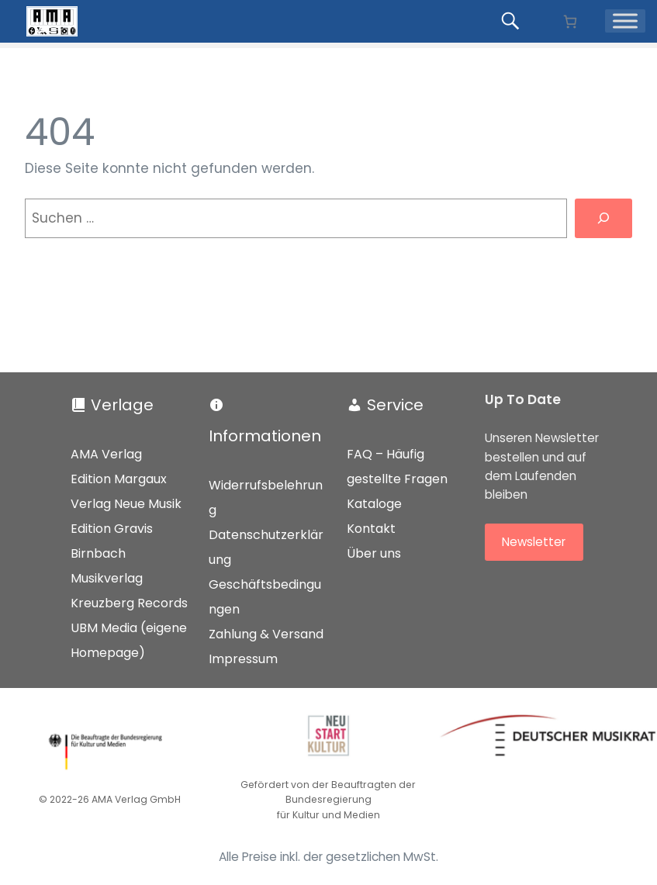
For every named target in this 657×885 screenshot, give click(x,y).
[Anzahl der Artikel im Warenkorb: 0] (569, 21)
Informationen (265, 436)
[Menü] (625, 21)
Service (395, 405)
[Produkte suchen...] (512, 20)
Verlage (122, 405)
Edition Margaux (119, 479)
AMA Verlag (106, 454)
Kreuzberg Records (129, 603)
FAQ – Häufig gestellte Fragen (397, 466)
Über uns (374, 553)
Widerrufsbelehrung (266, 497)
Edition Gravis (112, 529)
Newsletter (533, 542)
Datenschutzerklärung (266, 547)
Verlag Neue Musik (126, 504)
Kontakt (371, 529)
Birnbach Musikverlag (107, 565)
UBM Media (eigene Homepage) (129, 640)
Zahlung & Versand (266, 634)
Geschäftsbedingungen (265, 597)
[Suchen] (603, 218)
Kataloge (374, 504)
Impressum (243, 659)
